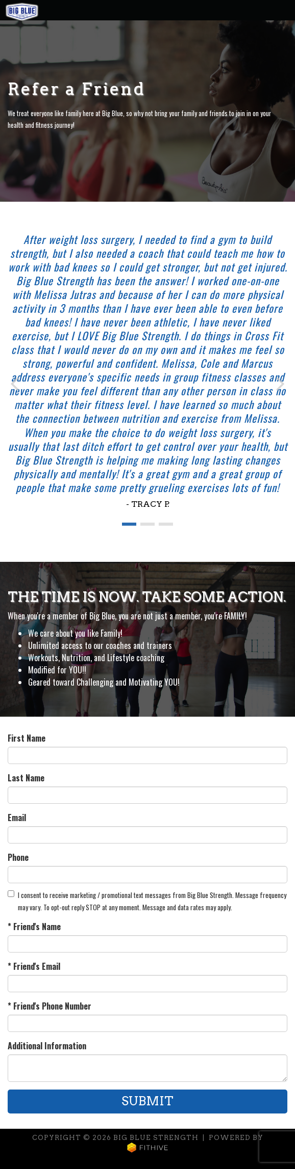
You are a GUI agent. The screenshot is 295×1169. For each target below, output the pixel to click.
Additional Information (47, 1046)
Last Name (26, 778)
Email (17, 817)
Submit (147, 1101)
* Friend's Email (34, 966)
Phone (18, 857)
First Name (26, 738)
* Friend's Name (34, 926)
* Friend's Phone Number (49, 1006)
